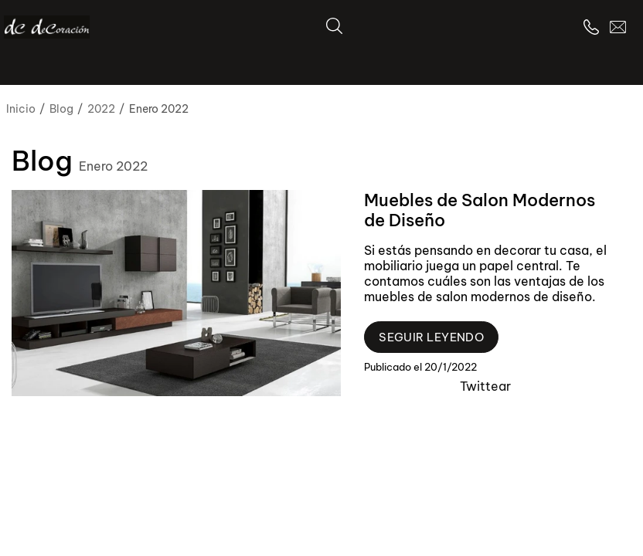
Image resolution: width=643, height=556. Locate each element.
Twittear (485, 386)
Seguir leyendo (431, 337)
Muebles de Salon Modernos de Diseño (479, 210)
